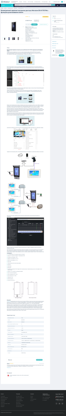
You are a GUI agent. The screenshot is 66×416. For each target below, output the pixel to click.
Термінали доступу (21, 8)
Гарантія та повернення (20, 397)
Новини (31, 397)
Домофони (2, 406)
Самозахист (3, 402)
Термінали (16, 8)
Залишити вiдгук (39, 359)
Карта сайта (18, 402)
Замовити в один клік (43, 24)
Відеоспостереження (4, 397)
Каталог (6, 8)
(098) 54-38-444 (59, 399)
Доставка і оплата (37, 1)
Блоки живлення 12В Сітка (18, 6)
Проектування (18, 403)
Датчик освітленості (24, 6)
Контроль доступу (11, 8)
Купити (34, 24)
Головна (2, 8)
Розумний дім (3, 400)
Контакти (24, 1)
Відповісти (9, 367)
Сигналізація (3, 396)
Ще (49, 1)
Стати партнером (45, 1)
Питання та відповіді (19, 400)
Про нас (20, 1)
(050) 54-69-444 (60, 396)
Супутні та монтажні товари (5, 403)
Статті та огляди (30, 1)
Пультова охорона (19, 406)
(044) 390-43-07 (59, 394)
